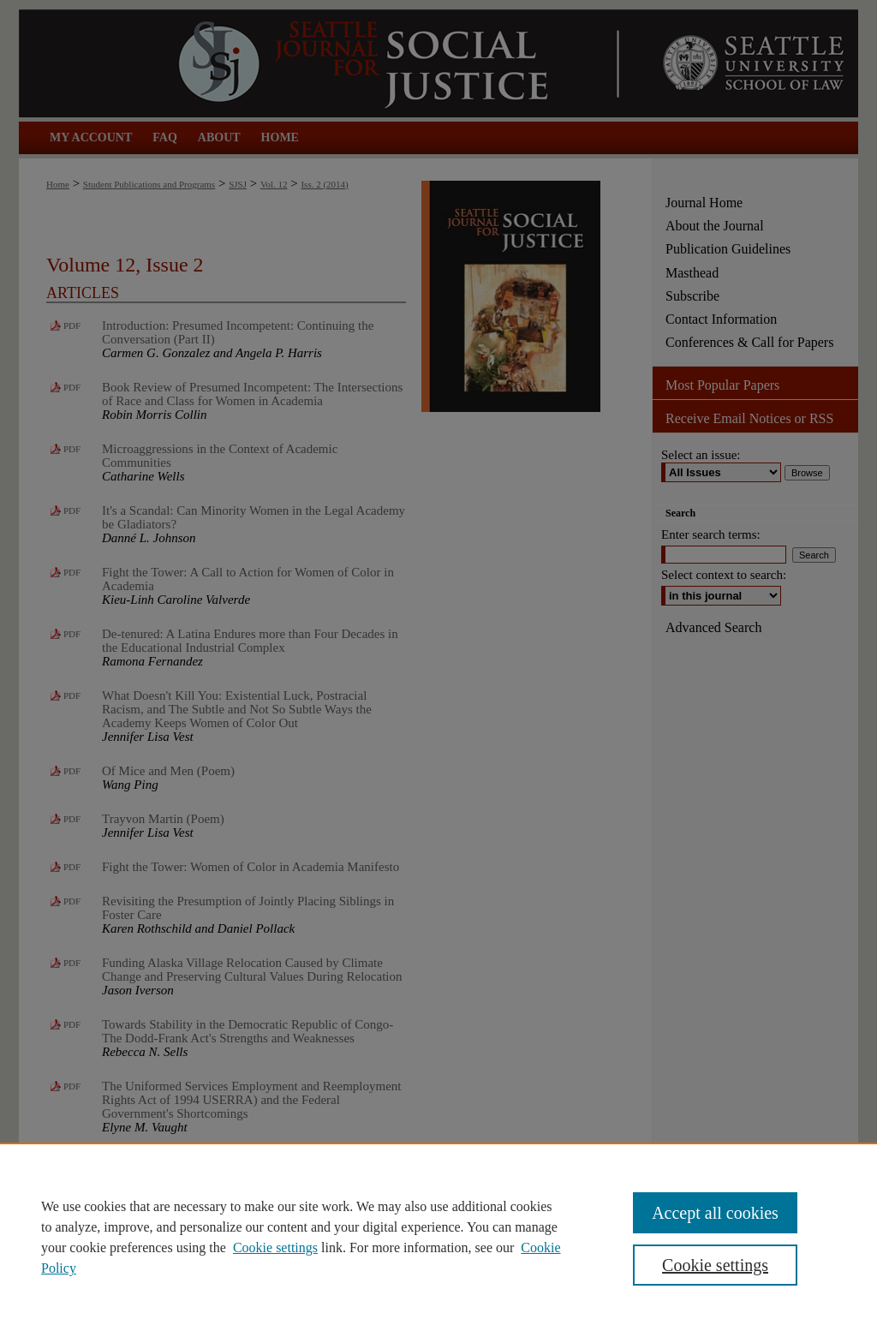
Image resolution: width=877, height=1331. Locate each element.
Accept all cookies (715, 1212)
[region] (438, 1237)
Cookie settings (275, 1247)
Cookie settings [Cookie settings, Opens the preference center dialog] (715, 1265)
